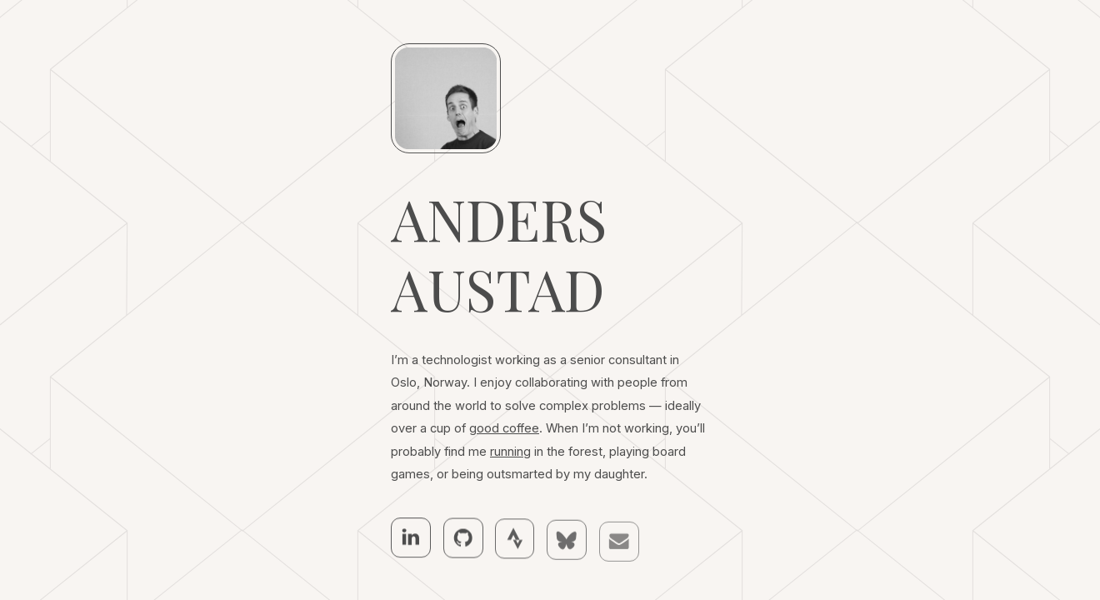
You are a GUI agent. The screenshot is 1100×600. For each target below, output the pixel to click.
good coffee (504, 429)
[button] (411, 538)
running (510, 451)
